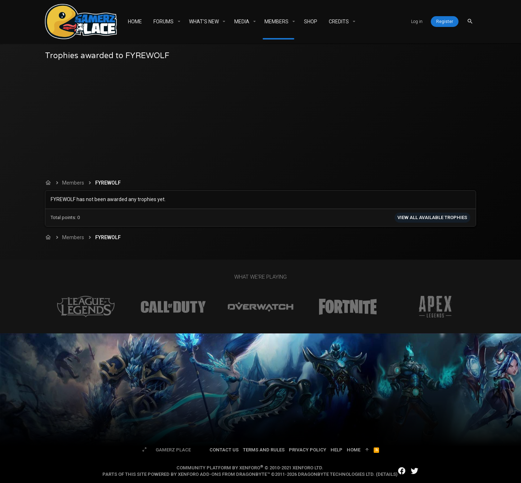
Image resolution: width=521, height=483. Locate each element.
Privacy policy (307, 449)
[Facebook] (401, 470)
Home (353, 449)
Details (387, 474)
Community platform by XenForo (249, 467)
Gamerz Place (173, 449)
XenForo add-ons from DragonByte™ (224, 474)
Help (336, 449)
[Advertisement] (260, 118)
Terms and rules (264, 449)
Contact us (224, 449)
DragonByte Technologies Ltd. (336, 474)
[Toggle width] (144, 450)
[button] (178, 21)
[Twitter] (414, 470)
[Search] (470, 21)
